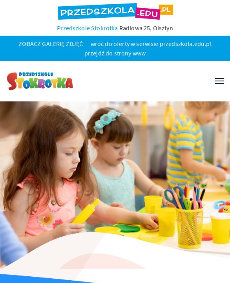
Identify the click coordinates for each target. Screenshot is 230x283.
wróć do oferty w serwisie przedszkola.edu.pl (151, 44)
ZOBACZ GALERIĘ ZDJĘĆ (50, 44)
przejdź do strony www (115, 53)
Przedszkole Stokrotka (87, 28)
